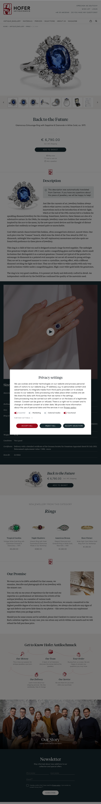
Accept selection (74, 426)
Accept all (27, 426)
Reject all (50, 426)
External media (54, 413)
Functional (72, 413)
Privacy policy (70, 407)
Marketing (36, 413)
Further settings (22, 418)
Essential (21, 413)
